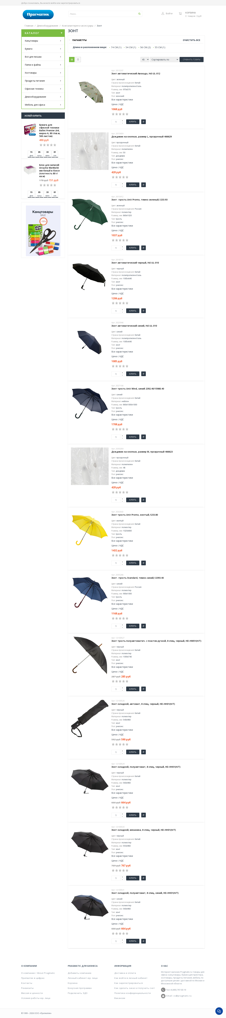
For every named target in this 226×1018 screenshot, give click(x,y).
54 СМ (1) (131, 47)
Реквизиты (27, 988)
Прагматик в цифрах (33, 978)
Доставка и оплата (125, 973)
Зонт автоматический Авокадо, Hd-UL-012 (135, 73)
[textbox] (96, 14)
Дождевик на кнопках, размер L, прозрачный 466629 (141, 136)
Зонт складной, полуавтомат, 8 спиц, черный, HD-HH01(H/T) (145, 766)
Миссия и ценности (32, 993)
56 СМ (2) (145, 47)
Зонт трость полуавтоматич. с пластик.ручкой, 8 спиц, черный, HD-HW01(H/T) (156, 641)
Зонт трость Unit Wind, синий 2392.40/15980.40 (137, 388)
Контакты (26, 983)
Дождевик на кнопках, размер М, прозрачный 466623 (142, 451)
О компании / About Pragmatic (38, 973)
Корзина (190, 12)
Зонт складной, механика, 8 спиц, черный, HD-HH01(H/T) (143, 830)
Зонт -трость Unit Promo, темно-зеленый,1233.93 (139, 199)
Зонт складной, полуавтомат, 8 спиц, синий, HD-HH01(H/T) (144, 893)
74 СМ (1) (116, 47)
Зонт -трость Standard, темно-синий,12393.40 (137, 577)
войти (53, 3)
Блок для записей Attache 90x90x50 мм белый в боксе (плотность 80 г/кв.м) (49, 171)
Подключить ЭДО (78, 993)
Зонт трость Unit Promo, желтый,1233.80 (134, 514)
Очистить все (191, 40)
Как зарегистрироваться (128, 983)
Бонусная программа (80, 988)
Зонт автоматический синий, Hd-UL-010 (134, 325)
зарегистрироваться (70, 3)
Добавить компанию (79, 973)
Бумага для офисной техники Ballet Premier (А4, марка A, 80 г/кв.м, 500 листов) (49, 130)
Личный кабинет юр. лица (83, 978)
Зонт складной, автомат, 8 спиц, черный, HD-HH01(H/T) (143, 704)
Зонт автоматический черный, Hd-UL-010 (135, 262)
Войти (166, 13)
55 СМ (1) (160, 47)
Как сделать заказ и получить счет (134, 988)
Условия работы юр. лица (35, 998)
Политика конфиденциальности (132, 993)
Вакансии (119, 998)
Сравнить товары (191, 59)
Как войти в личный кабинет (131, 978)
